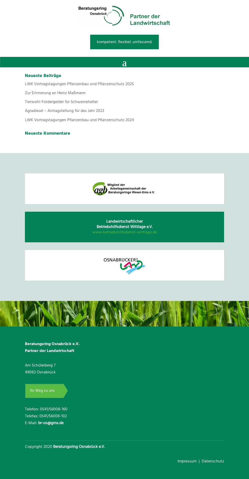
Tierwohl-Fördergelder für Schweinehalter (61, 102)
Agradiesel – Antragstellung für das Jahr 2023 (64, 111)
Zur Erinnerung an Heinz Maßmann (55, 93)
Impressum (188, 461)
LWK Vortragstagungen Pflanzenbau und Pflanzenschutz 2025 (79, 84)
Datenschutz (213, 461)
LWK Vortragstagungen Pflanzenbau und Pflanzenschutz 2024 (79, 120)
